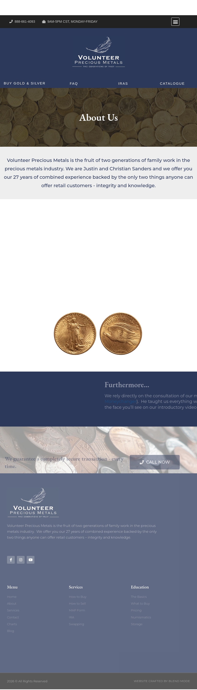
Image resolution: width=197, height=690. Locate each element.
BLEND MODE (179, 681)
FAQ (74, 83)
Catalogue (172, 83)
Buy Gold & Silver (24, 83)
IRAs (123, 83)
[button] (175, 22)
